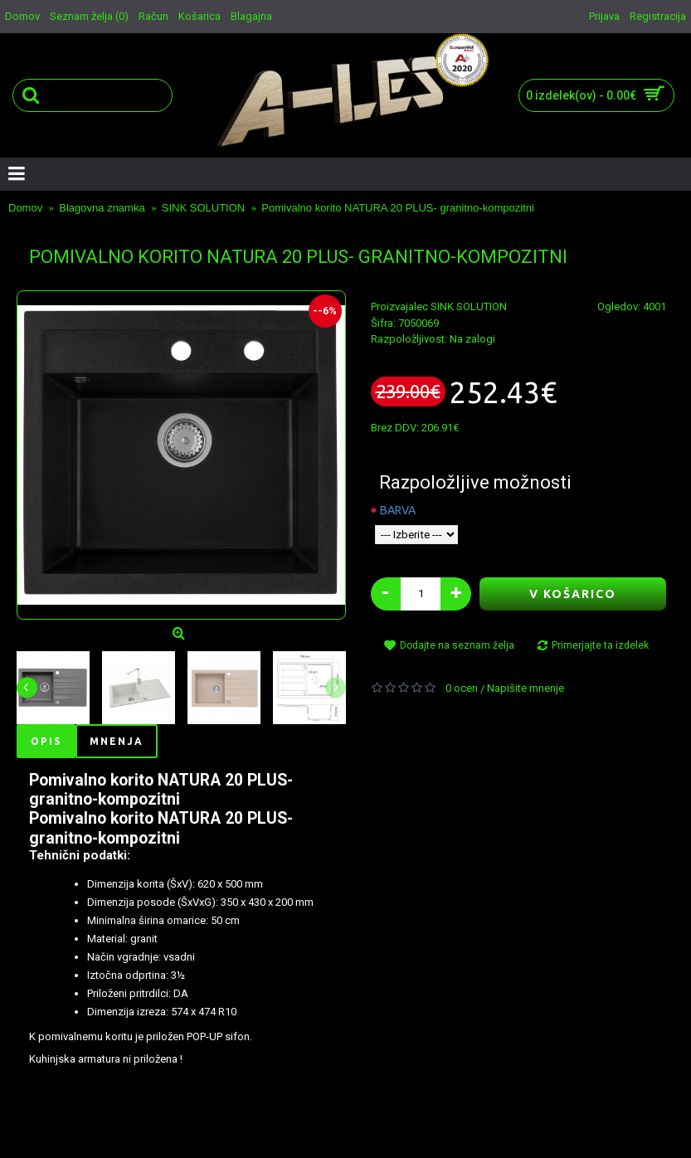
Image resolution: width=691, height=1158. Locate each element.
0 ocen (461, 688)
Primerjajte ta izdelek (600, 645)
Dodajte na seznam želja (457, 645)
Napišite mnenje (525, 688)
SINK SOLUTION (469, 306)
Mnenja (117, 741)
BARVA (398, 510)
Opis (46, 741)
